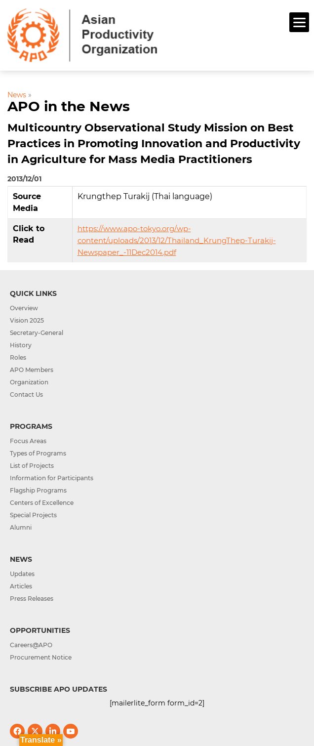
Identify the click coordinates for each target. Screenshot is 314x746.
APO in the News (68, 106)
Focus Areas (28, 441)
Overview (24, 308)
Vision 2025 (27, 320)
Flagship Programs (38, 490)
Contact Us (26, 394)
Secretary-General (36, 332)
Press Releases (31, 598)
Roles (18, 357)
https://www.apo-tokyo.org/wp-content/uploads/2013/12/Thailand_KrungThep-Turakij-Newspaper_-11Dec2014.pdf (177, 240)
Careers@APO (31, 645)
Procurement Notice (41, 657)
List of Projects (32, 465)
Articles (21, 586)
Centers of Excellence (42, 502)
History (21, 345)
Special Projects (33, 515)
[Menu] (299, 22)
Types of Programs (38, 453)
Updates (22, 574)
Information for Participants (51, 478)
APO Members (31, 369)
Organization (29, 382)
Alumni (21, 527)
